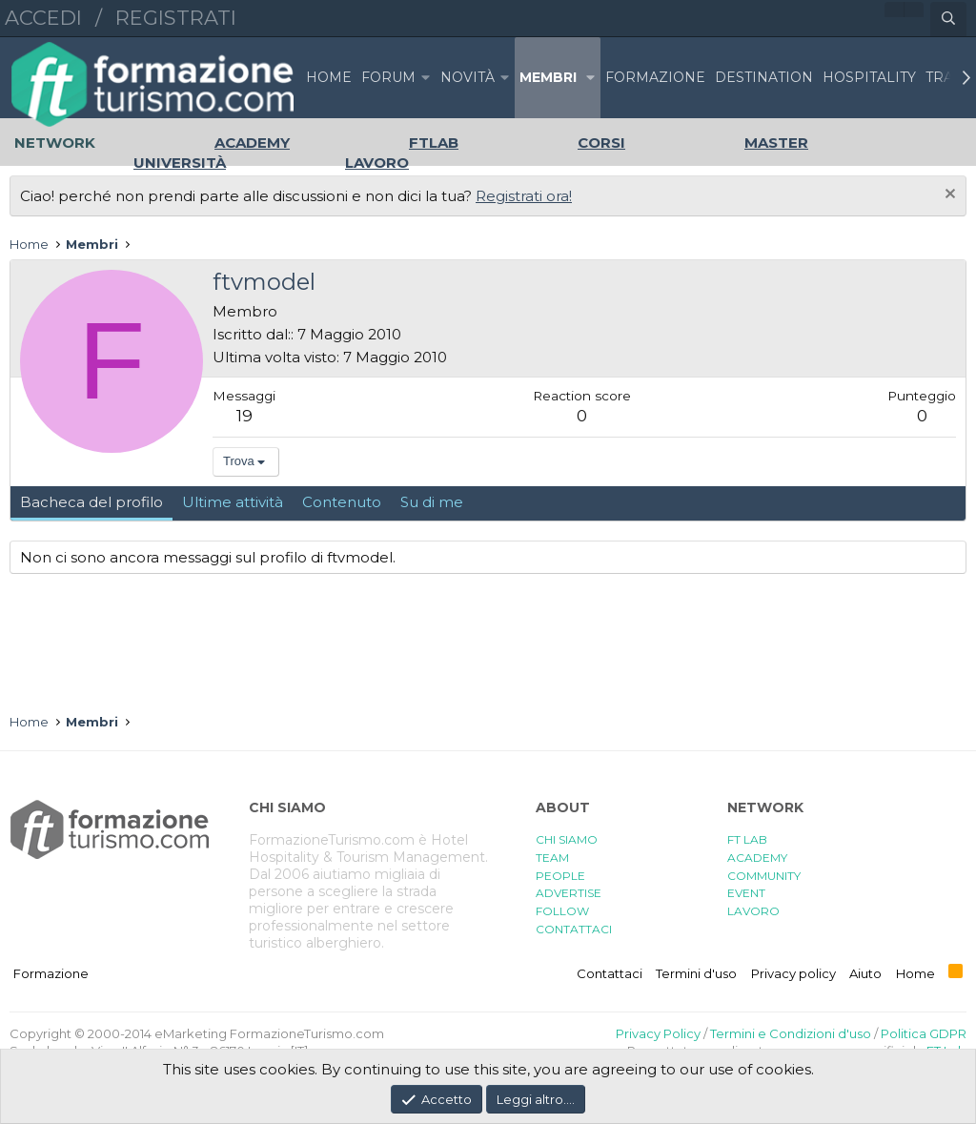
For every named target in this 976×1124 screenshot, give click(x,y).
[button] (426, 77)
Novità (467, 77)
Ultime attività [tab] (232, 502)
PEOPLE (560, 876)
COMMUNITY (764, 876)
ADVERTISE (568, 893)
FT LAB (747, 839)
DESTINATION (764, 77)
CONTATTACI (574, 929)
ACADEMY (757, 857)
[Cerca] (948, 19)
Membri (548, 77)
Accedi (43, 18)
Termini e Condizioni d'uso (790, 1033)
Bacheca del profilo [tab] (91, 502)
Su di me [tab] (431, 502)
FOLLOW (562, 911)
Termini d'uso (696, 973)
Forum (388, 77)
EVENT (746, 893)
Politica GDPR (923, 1033)
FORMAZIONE (655, 77)
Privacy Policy (658, 1033)
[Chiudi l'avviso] (948, 196)
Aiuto (865, 973)
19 (244, 415)
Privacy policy (793, 973)
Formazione (51, 973)
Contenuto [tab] (341, 502)
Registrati (175, 18)
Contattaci (609, 973)
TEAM (552, 857)
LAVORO (753, 911)
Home (329, 77)
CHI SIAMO (567, 839)
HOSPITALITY (869, 77)
